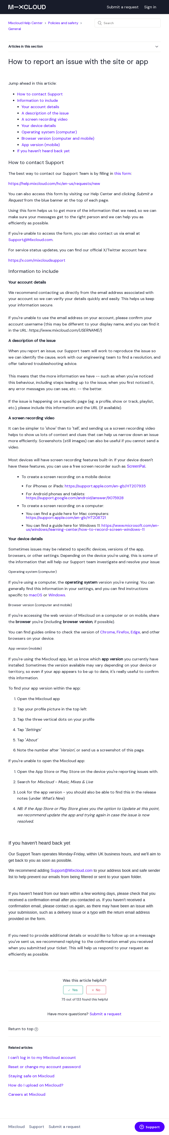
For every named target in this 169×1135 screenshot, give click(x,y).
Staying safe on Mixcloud (31, 1076)
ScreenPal (136, 466)
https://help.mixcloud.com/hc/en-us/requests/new (54, 183)
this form (122, 173)
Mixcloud (16, 1126)
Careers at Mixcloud (26, 1094)
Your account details (40, 106)
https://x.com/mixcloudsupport (36, 260)
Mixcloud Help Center (25, 23)
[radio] (73, 990)
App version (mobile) (41, 144)
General (14, 29)
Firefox (123, 632)
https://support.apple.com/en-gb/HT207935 (105, 486)
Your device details (39, 125)
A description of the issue (45, 113)
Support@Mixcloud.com (30, 239)
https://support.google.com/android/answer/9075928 (75, 497)
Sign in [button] (150, 7)
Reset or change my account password (44, 1066)
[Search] (128, 23)
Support (36, 1126)
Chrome (107, 632)
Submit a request (123, 7)
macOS (35, 595)
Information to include (37, 100)
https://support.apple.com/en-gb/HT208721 (66, 517)
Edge (135, 632)
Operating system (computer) (49, 132)
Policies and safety (63, 23)
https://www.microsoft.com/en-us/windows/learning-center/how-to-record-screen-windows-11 (92, 527)
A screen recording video (45, 119)
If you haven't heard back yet (43, 151)
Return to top (23, 1028)
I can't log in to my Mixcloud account (42, 1057)
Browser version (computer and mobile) (58, 138)
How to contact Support (40, 94)
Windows (56, 595)
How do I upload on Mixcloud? (35, 1085)
